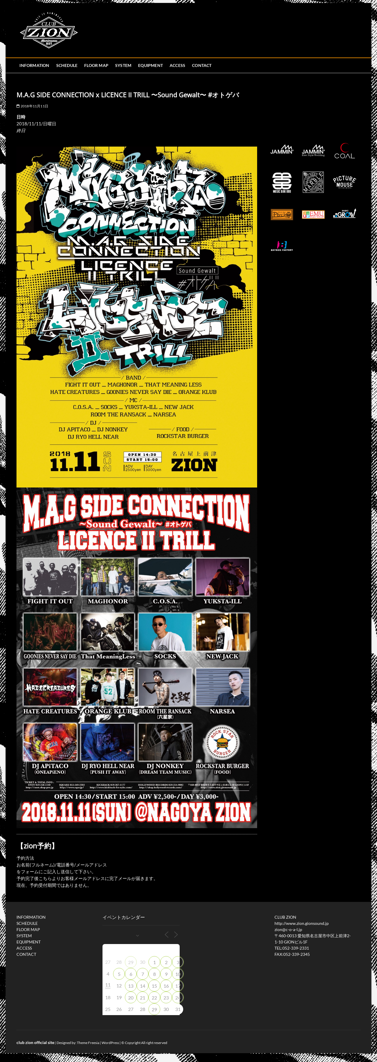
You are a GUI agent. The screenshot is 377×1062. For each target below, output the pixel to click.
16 (166, 986)
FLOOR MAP (96, 65)
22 (154, 997)
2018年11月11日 (32, 106)
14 (142, 986)
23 (166, 997)
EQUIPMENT (150, 65)
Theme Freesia (88, 1042)
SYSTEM (123, 65)
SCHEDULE (67, 65)
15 (154, 986)
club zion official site (35, 1042)
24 (178, 997)
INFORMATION (34, 65)
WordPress (110, 1042)
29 (130, 962)
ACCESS (177, 65)
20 (130, 997)
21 (142, 997)
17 (178, 986)
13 (130, 986)
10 (178, 974)
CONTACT (201, 65)
